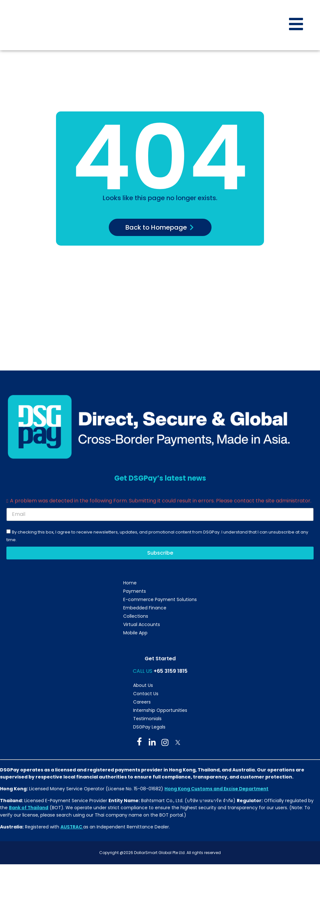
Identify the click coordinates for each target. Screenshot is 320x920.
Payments (134, 591)
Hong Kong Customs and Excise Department (216, 789)
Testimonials (147, 718)
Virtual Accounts (141, 624)
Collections (135, 616)
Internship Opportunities (160, 710)
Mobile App (135, 633)
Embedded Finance (144, 608)
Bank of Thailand (28, 807)
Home (130, 583)
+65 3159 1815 (171, 671)
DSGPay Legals (149, 727)
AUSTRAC (71, 827)
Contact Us (145, 693)
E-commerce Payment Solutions (160, 599)
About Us (143, 685)
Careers (142, 702)
